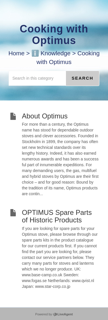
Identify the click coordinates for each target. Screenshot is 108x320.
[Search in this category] (37, 78)
